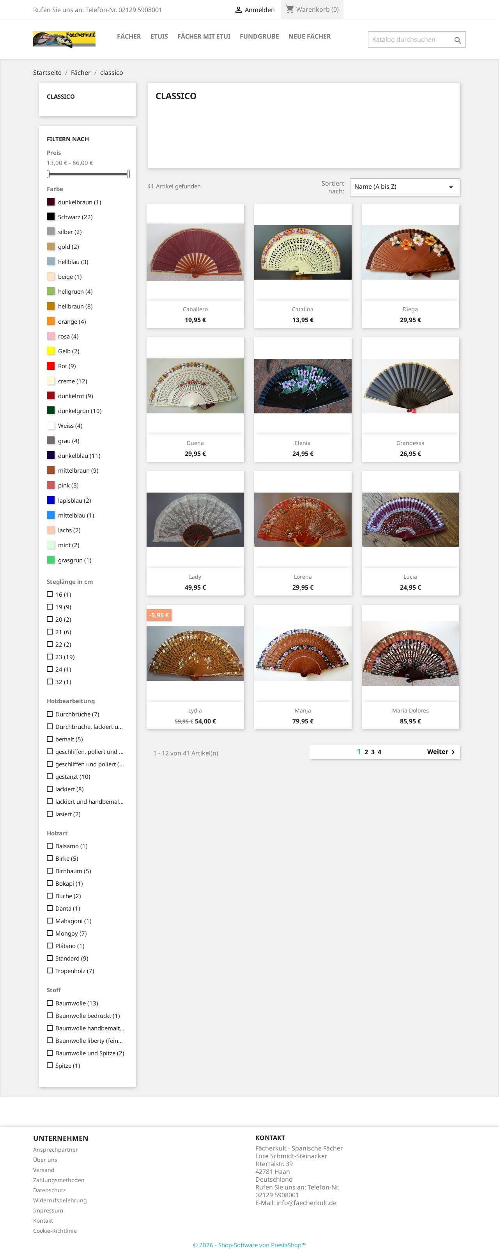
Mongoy (71, 933)
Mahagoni (73, 921)
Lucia (410, 576)
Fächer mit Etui (203, 36)
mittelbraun (78, 470)
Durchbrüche (77, 714)
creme (72, 381)
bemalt (69, 739)
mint (69, 545)
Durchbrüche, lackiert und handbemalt (90, 726)
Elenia (303, 443)
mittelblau (76, 515)
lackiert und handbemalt (90, 801)
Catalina (302, 309)
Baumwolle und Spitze (89, 1053)
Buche (68, 896)
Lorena (303, 576)
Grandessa (410, 443)
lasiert (68, 814)
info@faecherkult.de (306, 1202)
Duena (195, 443)
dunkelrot (75, 396)
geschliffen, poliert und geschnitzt (90, 751)
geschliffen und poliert (90, 764)
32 (63, 682)
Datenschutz (49, 1190)
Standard (71, 958)
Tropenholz (74, 971)
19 (63, 607)
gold (68, 246)
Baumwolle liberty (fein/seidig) (90, 1040)
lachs (69, 530)
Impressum (48, 1210)
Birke (66, 858)
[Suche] (417, 39)
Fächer (129, 36)
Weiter (442, 752)
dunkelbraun (79, 202)
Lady (195, 576)
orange (72, 321)
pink (68, 485)
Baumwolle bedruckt (87, 1015)
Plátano (70, 946)
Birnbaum (73, 871)
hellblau (73, 262)
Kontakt (43, 1220)
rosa (68, 336)
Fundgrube (259, 36)
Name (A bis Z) (405, 187)
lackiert (69, 789)
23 (65, 657)
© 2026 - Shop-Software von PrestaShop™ (249, 1245)
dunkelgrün (80, 411)
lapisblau (74, 500)
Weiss (70, 425)
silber (70, 232)
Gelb (69, 351)
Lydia (195, 710)
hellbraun (75, 306)
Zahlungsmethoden (59, 1180)
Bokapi (69, 883)
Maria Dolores (410, 710)
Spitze (67, 1065)
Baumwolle (76, 1003)
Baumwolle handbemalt (90, 1028)
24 (63, 669)
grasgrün (75, 560)
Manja (303, 710)
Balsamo (71, 846)
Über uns (45, 1159)
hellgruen (75, 291)
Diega (410, 309)
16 (63, 594)
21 (63, 632)
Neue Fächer (309, 36)
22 (63, 644)
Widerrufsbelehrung (60, 1200)
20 (63, 619)
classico (61, 96)
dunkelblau (79, 455)
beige (70, 276)
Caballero (195, 309)
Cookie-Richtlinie (55, 1230)
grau (69, 441)
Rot (67, 366)
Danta (67, 908)
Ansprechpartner (55, 1149)
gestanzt (72, 776)
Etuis (159, 36)
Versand (44, 1169)
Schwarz (75, 217)
